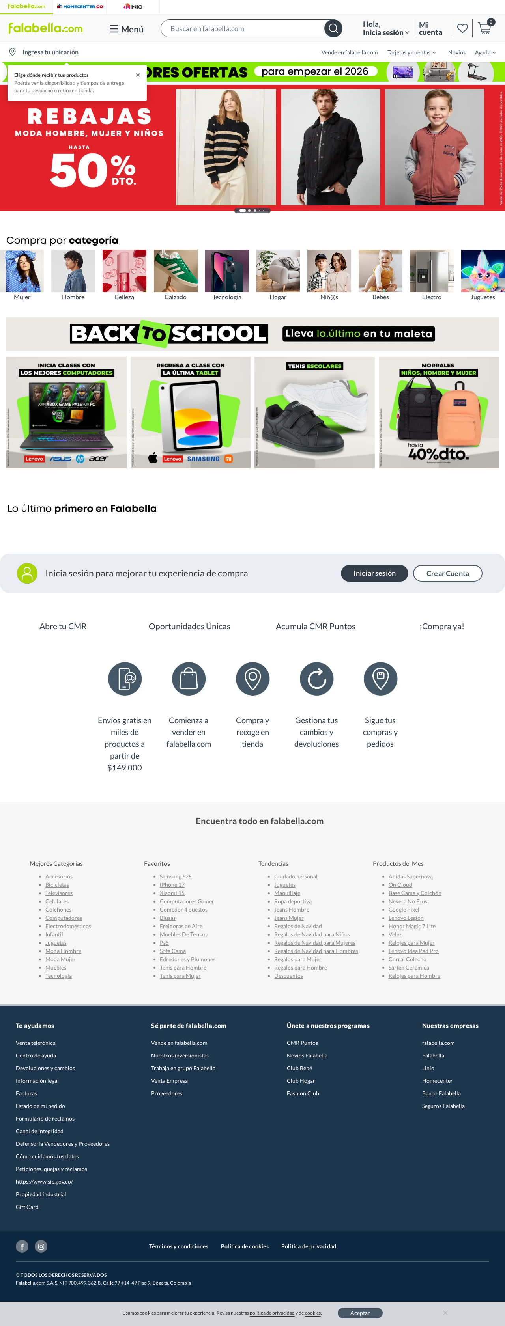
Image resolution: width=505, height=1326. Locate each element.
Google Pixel (404, 909)
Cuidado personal (296, 876)
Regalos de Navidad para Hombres (316, 950)
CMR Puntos (302, 1042)
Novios (457, 52)
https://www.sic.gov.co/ (44, 1181)
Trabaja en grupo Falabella (183, 1068)
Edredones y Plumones (187, 959)
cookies (313, 1313)
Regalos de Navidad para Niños (312, 934)
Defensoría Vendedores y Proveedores (63, 1143)
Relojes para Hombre (414, 975)
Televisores (59, 893)
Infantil (54, 934)
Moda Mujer (60, 959)
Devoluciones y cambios (45, 1068)
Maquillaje (287, 893)
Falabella (433, 1055)
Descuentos (288, 975)
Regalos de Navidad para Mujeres (314, 942)
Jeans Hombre (291, 909)
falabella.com (438, 1042)
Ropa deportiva (293, 901)
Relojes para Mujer (412, 942)
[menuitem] (407, 52)
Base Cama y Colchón (415, 893)
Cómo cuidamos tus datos (47, 1156)
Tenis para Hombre (183, 967)
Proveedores (166, 1093)
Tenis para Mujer (180, 975)
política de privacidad (272, 1313)
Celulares (57, 901)
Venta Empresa (169, 1080)
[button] (251, 28)
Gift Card (27, 1206)
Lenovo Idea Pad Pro (414, 950)
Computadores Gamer (187, 901)
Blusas (168, 917)
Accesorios (59, 876)
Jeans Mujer (289, 917)
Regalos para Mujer (298, 959)
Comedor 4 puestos (184, 909)
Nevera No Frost (409, 901)
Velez (395, 934)
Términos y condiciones (178, 1246)
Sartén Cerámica (409, 967)
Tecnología (58, 975)
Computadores (63, 917)
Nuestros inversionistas (180, 1055)
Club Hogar (301, 1080)
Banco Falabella (441, 1093)
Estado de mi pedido (40, 1105)
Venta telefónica (36, 1042)
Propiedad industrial (41, 1194)
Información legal (37, 1080)
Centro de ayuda (36, 1055)
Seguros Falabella (443, 1105)
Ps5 (164, 942)
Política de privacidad (308, 1246)
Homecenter (437, 1080)
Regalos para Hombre (300, 967)
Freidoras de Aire (181, 926)
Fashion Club (303, 1093)
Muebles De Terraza (184, 934)
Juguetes (56, 942)
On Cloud (400, 884)
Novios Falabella (307, 1055)
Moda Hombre (63, 950)
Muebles (55, 967)
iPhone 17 (172, 884)
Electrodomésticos (68, 926)
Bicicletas (57, 884)
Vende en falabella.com (350, 52)
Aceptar (360, 1312)
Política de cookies (245, 1246)
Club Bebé (299, 1068)
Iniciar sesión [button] (375, 573)
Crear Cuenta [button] (447, 573)
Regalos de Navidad (298, 926)
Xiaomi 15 (172, 893)
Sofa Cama (173, 950)
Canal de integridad (40, 1131)
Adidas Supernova (411, 876)
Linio (428, 1068)
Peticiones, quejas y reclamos (51, 1169)
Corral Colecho (407, 959)
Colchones (58, 909)
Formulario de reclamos (45, 1118)
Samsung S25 (176, 876)
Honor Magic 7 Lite (412, 926)
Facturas (26, 1093)
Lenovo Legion (406, 917)
